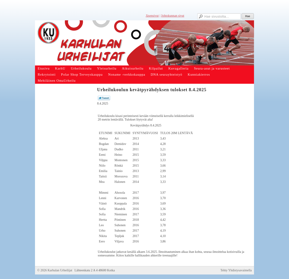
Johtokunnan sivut (172, 15)
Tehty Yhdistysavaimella (236, 270)
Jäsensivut (152, 15)
